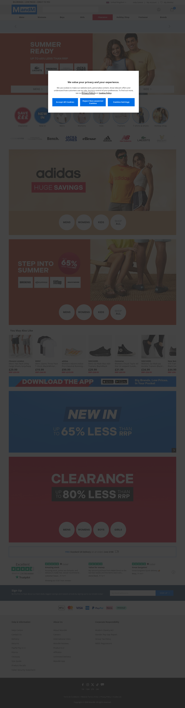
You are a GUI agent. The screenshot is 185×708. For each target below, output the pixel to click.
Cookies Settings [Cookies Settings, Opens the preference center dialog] (121, 102)
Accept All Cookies (65, 102)
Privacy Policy (88, 93)
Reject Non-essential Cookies (93, 102)
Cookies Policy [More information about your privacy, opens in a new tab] (105, 93)
